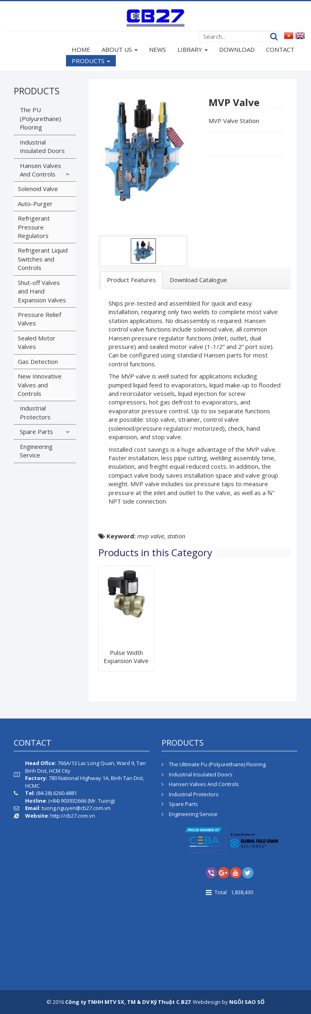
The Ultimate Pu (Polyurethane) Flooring (214, 764)
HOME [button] (81, 49)
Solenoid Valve (38, 189)
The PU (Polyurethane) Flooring (40, 118)
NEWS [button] (157, 49)
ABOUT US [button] (120, 50)
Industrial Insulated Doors (42, 146)
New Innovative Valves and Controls (40, 385)
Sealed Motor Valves (36, 342)
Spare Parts (36, 431)
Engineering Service (36, 450)
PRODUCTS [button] (91, 61)
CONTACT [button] (280, 49)
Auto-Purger (35, 204)
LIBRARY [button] (192, 50)
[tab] (131, 280)
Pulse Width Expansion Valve (126, 656)
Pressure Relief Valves (39, 318)
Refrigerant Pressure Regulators (34, 227)
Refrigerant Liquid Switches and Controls (43, 259)
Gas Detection (38, 361)
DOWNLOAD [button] (237, 49)
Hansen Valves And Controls (40, 170)
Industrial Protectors (35, 412)
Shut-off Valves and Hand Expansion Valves (42, 291)
